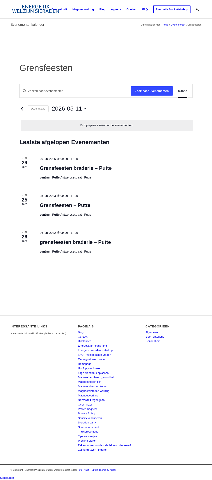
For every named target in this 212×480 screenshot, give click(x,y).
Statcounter (7, 477)
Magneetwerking (88, 395)
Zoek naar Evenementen (152, 91)
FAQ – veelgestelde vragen (94, 354)
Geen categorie (154, 336)
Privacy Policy (86, 413)
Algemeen (151, 332)
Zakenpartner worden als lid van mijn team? (104, 445)
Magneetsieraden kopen (92, 386)
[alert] (107, 125)
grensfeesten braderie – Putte (75, 242)
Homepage (84, 363)
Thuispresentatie (88, 431)
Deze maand (38, 108)
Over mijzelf (85, 404)
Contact (82, 336)
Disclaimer (84, 341)
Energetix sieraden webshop (95, 350)
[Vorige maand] (21, 108)
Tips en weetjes (87, 436)
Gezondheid (152, 341)
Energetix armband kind (92, 345)
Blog (80, 332)
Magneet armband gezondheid (96, 377)
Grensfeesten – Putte (65, 205)
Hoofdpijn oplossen (89, 368)
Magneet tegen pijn (89, 381)
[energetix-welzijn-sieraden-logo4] (36, 9)
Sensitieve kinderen (90, 418)
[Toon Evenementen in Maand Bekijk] (182, 91)
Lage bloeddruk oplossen (93, 373)
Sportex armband (88, 427)
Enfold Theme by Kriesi (104, 470)
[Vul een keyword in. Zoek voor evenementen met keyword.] (75, 91)
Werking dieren (87, 440)
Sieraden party (87, 422)
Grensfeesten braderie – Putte (76, 168)
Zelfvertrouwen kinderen (92, 449)
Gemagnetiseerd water (92, 359)
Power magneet (87, 409)
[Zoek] (197, 9)
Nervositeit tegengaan (91, 400)
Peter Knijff (83, 470)
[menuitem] (59, 9)
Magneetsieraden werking (93, 390)
